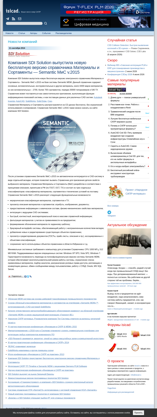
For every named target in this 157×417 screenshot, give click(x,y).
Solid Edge (42, 101)
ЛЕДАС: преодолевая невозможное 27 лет (123, 320)
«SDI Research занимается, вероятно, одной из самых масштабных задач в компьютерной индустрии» (56, 338)
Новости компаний (22, 42)
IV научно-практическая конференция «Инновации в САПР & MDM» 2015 (42, 327)
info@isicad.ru (136, 375)
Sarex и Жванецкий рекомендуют (119, 309)
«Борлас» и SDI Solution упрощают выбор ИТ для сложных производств (41, 398)
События (46, 33)
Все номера (112, 206)
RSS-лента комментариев (119, 258)
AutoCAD (20, 101)
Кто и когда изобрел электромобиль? (128, 166)
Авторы (33, 33)
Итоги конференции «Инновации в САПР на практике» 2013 (36, 354)
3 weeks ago (138, 309)
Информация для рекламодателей (120, 392)
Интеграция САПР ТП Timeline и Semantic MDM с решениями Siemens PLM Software (47, 366)
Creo (50, 101)
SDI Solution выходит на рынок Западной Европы (31, 374)
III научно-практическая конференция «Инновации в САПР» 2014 (38, 342)
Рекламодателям (64, 33)
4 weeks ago (145, 320)
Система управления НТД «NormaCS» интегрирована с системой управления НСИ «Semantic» (52, 390)
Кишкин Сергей (112, 291)
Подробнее (111, 388)
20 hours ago (132, 286)
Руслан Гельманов (113, 265)
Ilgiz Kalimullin (112, 314)
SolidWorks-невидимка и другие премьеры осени (31, 350)
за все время (126, 93)
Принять (138, 413)
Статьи (21, 33)
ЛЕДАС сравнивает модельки (22, 346)
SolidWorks (31, 101)
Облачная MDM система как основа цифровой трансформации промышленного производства (52, 299)
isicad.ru (138, 366)
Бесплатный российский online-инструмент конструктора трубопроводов (125, 173)
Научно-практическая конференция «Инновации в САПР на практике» (41, 370)
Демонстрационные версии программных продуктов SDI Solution (38, 378)
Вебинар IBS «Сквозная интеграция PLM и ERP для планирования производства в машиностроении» (127, 68)
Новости (9, 33)
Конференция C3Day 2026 (119, 74)
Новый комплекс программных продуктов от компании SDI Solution (39, 394)
